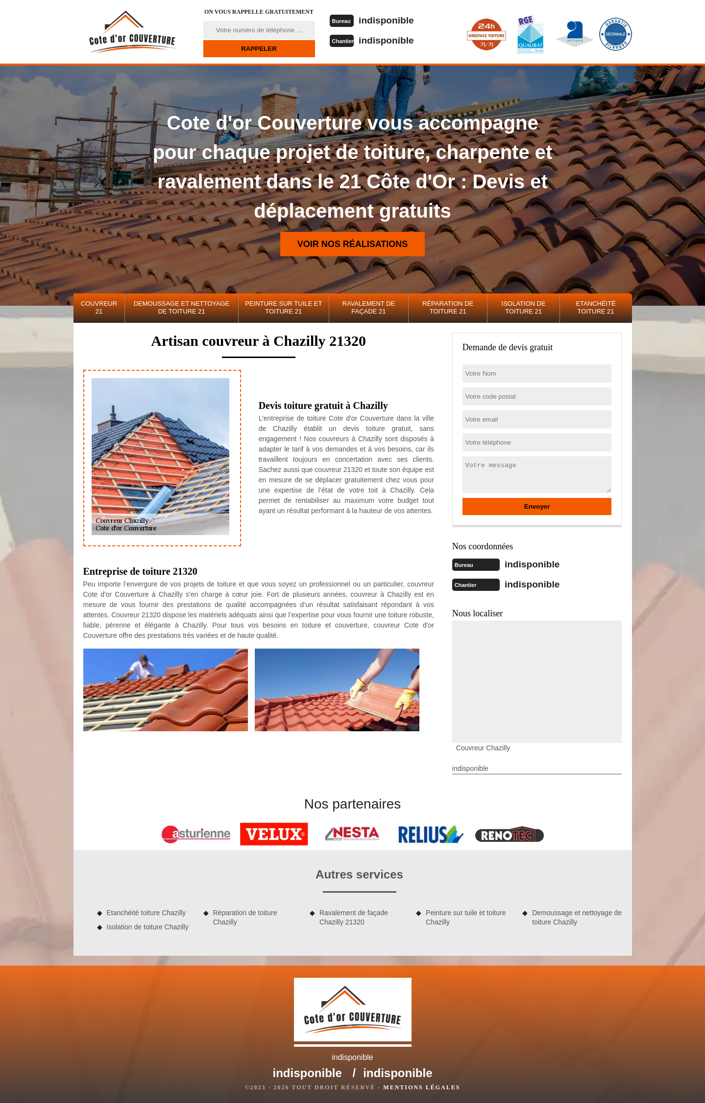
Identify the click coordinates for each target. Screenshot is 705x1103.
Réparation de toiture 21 (447, 307)
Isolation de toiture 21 (524, 307)
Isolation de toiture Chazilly (148, 926)
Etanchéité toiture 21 (595, 307)
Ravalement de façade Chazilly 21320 (353, 916)
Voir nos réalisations (352, 244)
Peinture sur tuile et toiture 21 (283, 307)
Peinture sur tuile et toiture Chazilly (466, 916)
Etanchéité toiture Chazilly (146, 912)
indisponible (388, 20)
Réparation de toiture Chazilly (245, 916)
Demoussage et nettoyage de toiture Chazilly (577, 916)
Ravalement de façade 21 (368, 307)
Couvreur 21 (99, 307)
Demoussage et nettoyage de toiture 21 (182, 307)
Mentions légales (421, 1086)
